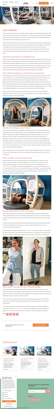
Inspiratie (16, 2)
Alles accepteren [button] (9, 401)
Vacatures (4, 4)
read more (6, 369)
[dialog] (9, 391)
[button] (9, 406)
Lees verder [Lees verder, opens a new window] (9, 388)
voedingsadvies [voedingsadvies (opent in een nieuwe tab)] (29, 230)
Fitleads (27, 408)
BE (52, 3)
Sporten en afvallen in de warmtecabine (43, 360)
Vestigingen (11, 2)
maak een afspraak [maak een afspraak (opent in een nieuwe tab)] (19, 308)
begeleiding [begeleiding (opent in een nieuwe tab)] (6, 167)
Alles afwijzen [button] (9, 403)
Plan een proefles (43, 3)
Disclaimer (19, 408)
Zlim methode (5, 2)
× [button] (15, 376)
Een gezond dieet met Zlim (27, 359)
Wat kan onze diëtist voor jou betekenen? (9, 360)
